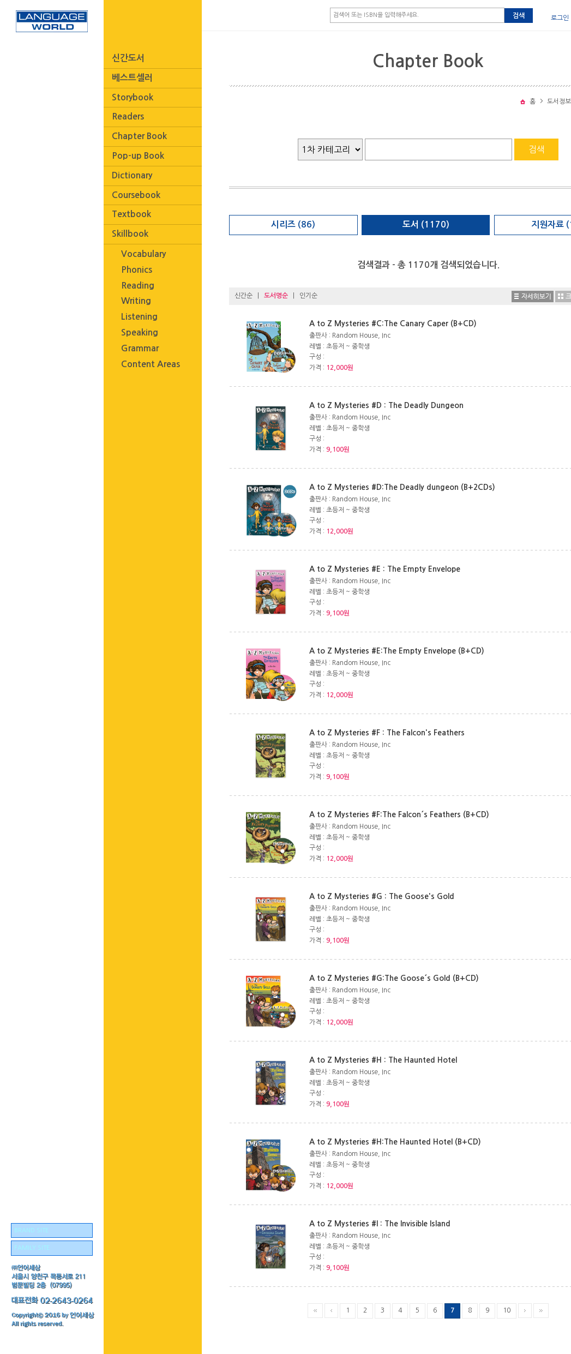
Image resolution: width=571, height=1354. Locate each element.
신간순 (244, 295)
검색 (519, 16)
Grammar (140, 348)
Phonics (136, 270)
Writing (136, 301)
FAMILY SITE (32, 1248)
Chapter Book (139, 136)
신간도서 (128, 58)
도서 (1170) (425, 224)
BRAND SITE (31, 1230)
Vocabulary (143, 254)
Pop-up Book (138, 156)
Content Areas (150, 364)
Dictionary (132, 175)
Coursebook (136, 195)
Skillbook (130, 234)
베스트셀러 (132, 78)
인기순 (308, 295)
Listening (139, 317)
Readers (128, 116)
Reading (137, 285)
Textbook (131, 214)
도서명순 (276, 295)
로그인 (560, 18)
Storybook (132, 97)
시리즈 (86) (293, 224)
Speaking (139, 332)
